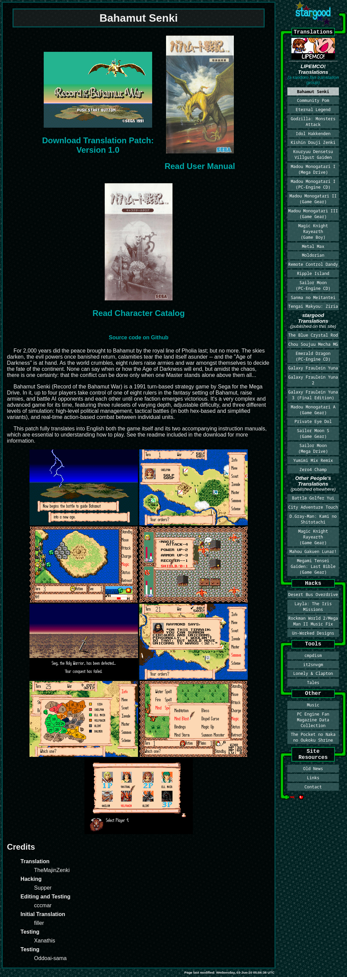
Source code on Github (138, 337)
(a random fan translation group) (313, 80)
